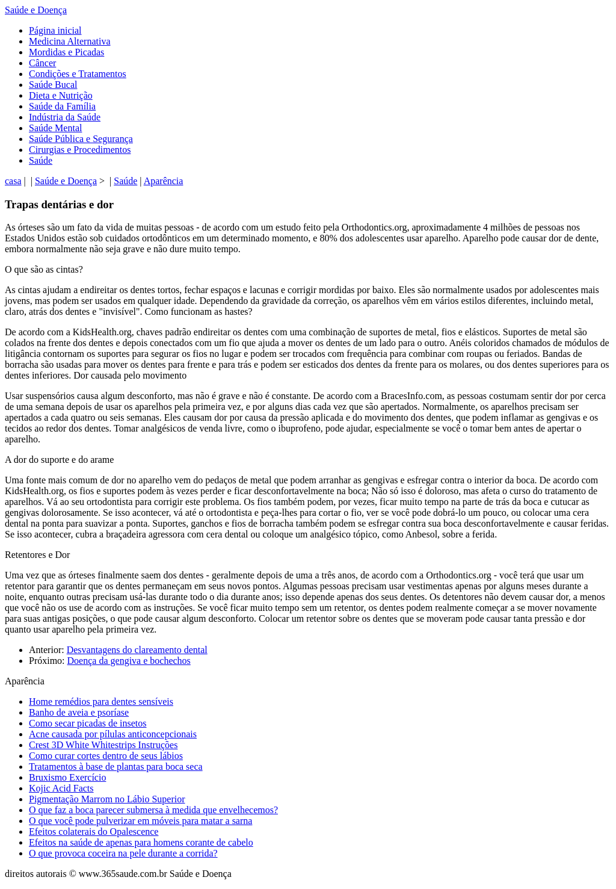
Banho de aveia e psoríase (79, 712)
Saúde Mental (55, 128)
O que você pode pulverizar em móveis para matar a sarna (140, 821)
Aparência (163, 181)
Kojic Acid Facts (61, 788)
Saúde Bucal (53, 84)
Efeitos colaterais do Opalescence (93, 831)
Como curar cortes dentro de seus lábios (106, 756)
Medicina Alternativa (70, 41)
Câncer (42, 63)
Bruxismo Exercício (67, 777)
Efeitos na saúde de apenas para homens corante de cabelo (141, 842)
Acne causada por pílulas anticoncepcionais (113, 734)
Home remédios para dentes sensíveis (101, 701)
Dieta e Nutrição (61, 95)
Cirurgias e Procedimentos (80, 149)
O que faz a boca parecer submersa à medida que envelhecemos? (153, 810)
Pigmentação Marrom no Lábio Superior (107, 799)
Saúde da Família (62, 106)
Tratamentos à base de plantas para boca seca (116, 766)
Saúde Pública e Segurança (81, 139)
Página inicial (55, 30)
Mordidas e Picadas (66, 52)
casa (13, 181)
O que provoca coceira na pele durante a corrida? (123, 853)
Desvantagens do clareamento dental (137, 650)
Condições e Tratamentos (77, 74)
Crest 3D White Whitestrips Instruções (103, 745)
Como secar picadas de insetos (88, 723)
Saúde (40, 160)
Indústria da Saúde (64, 117)
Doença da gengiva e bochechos (129, 660)
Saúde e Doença (36, 10)
